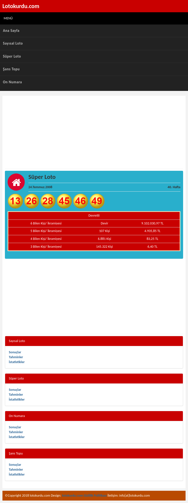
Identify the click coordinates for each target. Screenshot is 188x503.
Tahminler (16, 357)
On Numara (12, 82)
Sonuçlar (15, 352)
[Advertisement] (94, 132)
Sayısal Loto (13, 43)
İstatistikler (17, 362)
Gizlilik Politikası (95, 495)
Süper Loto (12, 56)
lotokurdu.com (72, 495)
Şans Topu (11, 69)
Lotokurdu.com (20, 6)
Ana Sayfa (11, 30)
